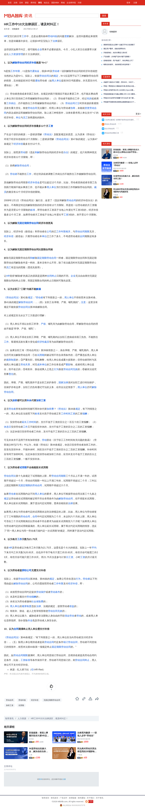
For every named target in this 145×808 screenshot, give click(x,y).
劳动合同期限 (82, 231)
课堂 (27, 3)
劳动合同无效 (70, 369)
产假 (43, 324)
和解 (37, 152)
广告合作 (63, 798)
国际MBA (55, 3)
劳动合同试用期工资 (112, 133)
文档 (15, 3)
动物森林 (15, 29)
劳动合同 (32, 108)
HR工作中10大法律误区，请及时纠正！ (49, 718)
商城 (63, 3)
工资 (50, 126)
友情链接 (72, 798)
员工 (25, 117)
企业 (39, 49)
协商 (72, 108)
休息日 (7, 427)
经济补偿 (31, 62)
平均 (94, 547)
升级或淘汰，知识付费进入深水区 (115, 53)
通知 (37, 80)
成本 (39, 364)
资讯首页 (54, 798)
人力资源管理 (16, 54)
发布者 (105, 24)
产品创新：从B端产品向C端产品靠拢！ (117, 57)
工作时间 (65, 413)
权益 (71, 606)
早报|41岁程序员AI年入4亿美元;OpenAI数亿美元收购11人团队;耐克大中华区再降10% (119, 90)
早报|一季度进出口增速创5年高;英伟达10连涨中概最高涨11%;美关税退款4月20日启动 (119, 86)
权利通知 (81, 798)
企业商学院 (71, 3)
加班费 (50, 409)
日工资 (69, 557)
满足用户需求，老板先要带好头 (114, 49)
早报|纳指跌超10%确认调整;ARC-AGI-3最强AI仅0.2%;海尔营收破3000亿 (119, 94)
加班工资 (41, 400)
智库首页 (45, 798)
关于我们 (90, 798)
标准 (32, 210)
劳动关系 (25, 364)
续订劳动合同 (70, 642)
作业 (30, 620)
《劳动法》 (48, 134)
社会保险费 (37, 601)
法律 (55, 41)
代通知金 (34, 71)
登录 (128, 3)
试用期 (40, 355)
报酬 (84, 413)
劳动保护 (41, 592)
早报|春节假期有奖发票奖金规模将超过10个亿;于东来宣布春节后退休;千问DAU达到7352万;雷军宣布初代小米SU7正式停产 (119, 102)
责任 (11, 374)
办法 (65, 152)
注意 (83, 302)
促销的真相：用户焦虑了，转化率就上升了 (118, 60)
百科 (21, 3)
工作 (24, 36)
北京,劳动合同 (110, 129)
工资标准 (25, 660)
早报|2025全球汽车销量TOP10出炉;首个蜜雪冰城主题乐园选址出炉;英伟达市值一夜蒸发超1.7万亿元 (119, 98)
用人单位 (56, 80)
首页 (10, 3)
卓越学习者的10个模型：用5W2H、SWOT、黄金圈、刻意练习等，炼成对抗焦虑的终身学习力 (119, 82)
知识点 (46, 3)
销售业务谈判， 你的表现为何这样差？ (117, 64)
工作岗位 (11, 103)
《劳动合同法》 (62, 139)
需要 (66, 36)
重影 (68, 364)
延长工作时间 (29, 422)
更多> (138, 114)
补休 (29, 400)
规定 (56, 76)
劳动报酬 (31, 596)
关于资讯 (99, 798)
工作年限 (15, 71)
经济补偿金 (34, 182)
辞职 (24, 570)
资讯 (40, 3)
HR (5, 36)
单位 (18, 117)
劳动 (23, 152)
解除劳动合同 (19, 62)
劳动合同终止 (82, 660)
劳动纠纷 (52, 36)
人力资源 (22, 718)
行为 (56, 369)
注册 (135, 3)
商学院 (33, 3)
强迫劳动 (69, 615)
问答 (80, 3)
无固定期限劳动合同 (28, 223)
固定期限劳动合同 (46, 258)
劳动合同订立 (72, 103)
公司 (49, 231)
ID (32, 669)
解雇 (38, 289)
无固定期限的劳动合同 (30, 485)
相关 (68, 231)
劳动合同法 (45, 76)
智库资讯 (9, 718)
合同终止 (51, 276)
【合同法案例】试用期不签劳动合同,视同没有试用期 (120, 120)
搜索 (104, 16)
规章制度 (11, 359)
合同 (82, 236)
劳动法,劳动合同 (111, 124)
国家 (61, 382)
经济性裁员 (43, 342)
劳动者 (55, 71)
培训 (89, 98)
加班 (14, 400)
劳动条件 (55, 592)
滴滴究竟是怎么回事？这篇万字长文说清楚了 (119, 45)
